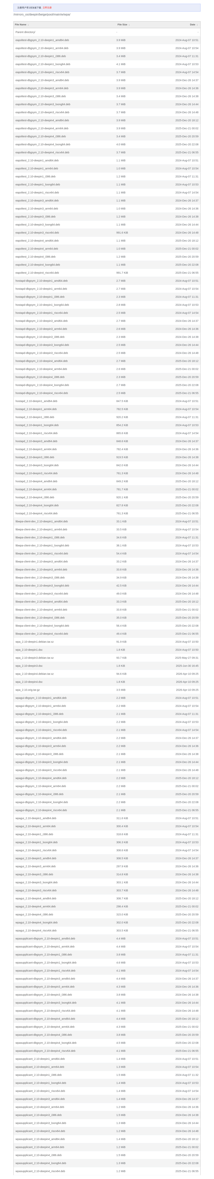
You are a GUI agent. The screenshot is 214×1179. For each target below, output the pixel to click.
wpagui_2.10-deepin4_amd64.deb (36, 898)
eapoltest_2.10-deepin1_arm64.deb (37, 168)
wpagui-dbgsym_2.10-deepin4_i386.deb (39, 794)
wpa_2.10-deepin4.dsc (29, 681)
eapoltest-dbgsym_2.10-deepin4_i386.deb (41, 136)
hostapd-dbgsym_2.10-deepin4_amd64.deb (42, 360)
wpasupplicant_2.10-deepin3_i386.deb (39, 1115)
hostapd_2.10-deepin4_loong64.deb (37, 505)
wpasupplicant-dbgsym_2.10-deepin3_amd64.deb (45, 978)
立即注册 (47, 7)
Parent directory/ (25, 32)
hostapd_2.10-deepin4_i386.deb (35, 497)
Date (192, 24)
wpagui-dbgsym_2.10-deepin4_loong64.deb (42, 802)
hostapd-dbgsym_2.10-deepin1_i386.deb (40, 296)
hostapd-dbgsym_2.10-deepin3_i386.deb (40, 336)
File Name (20, 24)
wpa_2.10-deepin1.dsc (29, 649)
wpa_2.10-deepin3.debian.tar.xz (35, 657)
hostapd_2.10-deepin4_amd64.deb (36, 481)
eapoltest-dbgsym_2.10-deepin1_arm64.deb (42, 48)
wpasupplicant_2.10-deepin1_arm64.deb (40, 1066)
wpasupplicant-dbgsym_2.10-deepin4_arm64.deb (45, 1026)
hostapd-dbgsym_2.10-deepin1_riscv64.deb (42, 312)
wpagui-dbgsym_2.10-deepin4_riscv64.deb (41, 810)
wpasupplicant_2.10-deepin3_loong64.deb (41, 1123)
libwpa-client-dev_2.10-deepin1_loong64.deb (42, 545)
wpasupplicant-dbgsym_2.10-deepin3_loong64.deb (46, 1002)
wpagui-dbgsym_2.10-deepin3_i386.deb (39, 754)
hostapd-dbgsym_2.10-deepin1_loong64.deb (42, 304)
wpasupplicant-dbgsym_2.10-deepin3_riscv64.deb (45, 1010)
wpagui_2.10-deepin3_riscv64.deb (36, 890)
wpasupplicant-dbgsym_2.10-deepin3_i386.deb (44, 994)
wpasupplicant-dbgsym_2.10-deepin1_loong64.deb (46, 962)
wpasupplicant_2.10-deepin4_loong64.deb (41, 1163)
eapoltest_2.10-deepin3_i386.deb (36, 216)
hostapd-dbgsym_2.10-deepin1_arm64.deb (41, 288)
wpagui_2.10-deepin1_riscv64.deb (36, 850)
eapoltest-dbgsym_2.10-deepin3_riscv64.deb (42, 112)
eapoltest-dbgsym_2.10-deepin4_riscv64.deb (42, 152)
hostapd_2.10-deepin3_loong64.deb (37, 465)
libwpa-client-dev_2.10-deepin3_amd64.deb (42, 561)
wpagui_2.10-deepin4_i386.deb (34, 914)
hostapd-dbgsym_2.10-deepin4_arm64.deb (41, 369)
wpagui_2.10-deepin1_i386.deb (34, 834)
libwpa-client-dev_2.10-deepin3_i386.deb (40, 577)
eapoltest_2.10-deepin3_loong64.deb (38, 224)
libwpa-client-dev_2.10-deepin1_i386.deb (40, 537)
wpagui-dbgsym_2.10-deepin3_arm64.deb (41, 746)
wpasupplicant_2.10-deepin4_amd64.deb (40, 1139)
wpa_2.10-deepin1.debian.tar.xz (35, 641)
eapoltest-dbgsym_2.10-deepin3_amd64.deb (42, 80)
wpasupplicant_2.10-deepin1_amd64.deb (40, 1058)
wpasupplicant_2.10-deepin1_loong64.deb (41, 1082)
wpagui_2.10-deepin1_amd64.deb (36, 818)
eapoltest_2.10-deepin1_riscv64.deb (37, 192)
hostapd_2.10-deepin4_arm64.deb (36, 489)
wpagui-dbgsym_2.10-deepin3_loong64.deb (42, 762)
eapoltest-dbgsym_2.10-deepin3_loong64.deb (43, 104)
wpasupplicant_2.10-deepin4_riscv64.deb (40, 1171)
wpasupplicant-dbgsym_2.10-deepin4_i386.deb (44, 1034)
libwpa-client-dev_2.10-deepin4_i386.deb (40, 617)
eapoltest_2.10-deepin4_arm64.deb (37, 248)
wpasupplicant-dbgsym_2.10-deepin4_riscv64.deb (45, 1050)
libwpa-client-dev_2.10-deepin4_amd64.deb (42, 601)
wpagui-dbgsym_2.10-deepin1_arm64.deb (41, 705)
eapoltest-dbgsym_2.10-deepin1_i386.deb (41, 56)
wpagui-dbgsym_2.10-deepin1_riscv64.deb (41, 729)
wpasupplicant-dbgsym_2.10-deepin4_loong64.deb (46, 1042)
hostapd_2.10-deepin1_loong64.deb (37, 425)
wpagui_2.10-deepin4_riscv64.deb (36, 930)
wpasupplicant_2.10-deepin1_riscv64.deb (40, 1090)
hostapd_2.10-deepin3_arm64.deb (36, 449)
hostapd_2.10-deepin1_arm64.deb (36, 409)
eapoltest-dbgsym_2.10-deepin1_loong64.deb (43, 64)
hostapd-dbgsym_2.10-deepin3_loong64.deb (42, 344)
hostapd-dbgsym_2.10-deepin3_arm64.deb (41, 328)
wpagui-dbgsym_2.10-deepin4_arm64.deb (41, 786)
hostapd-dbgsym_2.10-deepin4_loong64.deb (42, 385)
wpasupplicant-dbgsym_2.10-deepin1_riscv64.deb (45, 970)
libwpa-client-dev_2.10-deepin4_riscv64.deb (42, 633)
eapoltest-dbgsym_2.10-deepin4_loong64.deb (43, 144)
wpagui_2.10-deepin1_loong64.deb (37, 842)
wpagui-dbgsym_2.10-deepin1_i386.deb (39, 713)
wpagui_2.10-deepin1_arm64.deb (36, 826)
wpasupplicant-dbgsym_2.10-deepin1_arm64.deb (45, 946)
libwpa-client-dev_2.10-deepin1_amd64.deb (42, 521)
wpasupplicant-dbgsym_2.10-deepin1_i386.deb (44, 954)
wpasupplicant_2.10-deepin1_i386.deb (39, 1074)
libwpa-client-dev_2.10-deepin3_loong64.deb (42, 585)
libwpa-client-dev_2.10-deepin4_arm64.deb (41, 609)
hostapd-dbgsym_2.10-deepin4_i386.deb (40, 377)
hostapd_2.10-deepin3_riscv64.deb (37, 473)
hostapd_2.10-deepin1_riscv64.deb (37, 433)
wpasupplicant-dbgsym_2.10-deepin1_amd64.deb (45, 938)
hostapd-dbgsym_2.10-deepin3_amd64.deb (42, 320)
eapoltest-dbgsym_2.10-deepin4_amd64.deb (42, 120)
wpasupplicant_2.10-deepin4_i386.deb (39, 1155)
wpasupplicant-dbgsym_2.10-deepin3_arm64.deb (45, 986)
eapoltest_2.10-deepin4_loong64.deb (38, 264)
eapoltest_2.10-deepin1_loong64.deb (38, 184)
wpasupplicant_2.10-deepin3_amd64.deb (40, 1098)
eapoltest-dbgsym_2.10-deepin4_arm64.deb (42, 128)
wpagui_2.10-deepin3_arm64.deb (36, 866)
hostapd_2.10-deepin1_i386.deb (35, 417)
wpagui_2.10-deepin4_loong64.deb (37, 922)
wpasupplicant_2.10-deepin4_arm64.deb (40, 1147)
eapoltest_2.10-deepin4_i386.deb (36, 256)
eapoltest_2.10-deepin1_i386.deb (36, 176)
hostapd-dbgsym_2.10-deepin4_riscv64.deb (42, 393)
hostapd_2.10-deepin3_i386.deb (35, 457)
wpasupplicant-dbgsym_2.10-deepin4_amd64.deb (45, 1018)
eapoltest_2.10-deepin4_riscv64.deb (37, 272)
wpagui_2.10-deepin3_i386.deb (34, 874)
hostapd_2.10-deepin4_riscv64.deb (37, 513)
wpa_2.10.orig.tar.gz (28, 689)
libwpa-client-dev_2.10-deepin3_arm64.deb (41, 569)
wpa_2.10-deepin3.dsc (29, 665)
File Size (122, 24)
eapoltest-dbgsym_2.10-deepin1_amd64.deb (42, 40)
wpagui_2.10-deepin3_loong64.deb (37, 882)
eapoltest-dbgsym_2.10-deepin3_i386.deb (41, 96)
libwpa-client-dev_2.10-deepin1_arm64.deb (41, 529)
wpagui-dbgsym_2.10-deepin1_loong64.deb (42, 721)
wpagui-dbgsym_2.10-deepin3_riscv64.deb (41, 770)
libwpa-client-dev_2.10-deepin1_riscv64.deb (42, 553)
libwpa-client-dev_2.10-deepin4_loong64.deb (42, 625)
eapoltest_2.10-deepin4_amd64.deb (37, 240)
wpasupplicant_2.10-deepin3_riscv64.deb (40, 1131)
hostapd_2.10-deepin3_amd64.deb (36, 441)
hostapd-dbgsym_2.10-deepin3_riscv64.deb (42, 352)
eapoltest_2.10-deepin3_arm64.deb (37, 208)
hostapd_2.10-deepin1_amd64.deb (36, 401)
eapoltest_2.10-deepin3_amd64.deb (37, 200)
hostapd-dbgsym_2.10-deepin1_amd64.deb (42, 280)
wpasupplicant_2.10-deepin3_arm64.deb (40, 1106)
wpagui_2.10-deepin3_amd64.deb (36, 858)
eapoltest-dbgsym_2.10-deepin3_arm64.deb (42, 88)
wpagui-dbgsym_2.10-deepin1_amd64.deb (41, 697)
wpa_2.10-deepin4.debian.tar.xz (35, 673)
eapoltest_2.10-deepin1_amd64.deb (37, 160)
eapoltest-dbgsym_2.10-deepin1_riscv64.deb (42, 72)
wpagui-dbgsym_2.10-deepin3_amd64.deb (41, 738)
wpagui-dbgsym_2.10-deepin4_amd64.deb (41, 778)
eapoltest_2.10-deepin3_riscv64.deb (37, 232)
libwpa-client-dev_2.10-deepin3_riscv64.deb (42, 593)
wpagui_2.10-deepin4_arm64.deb (36, 906)
